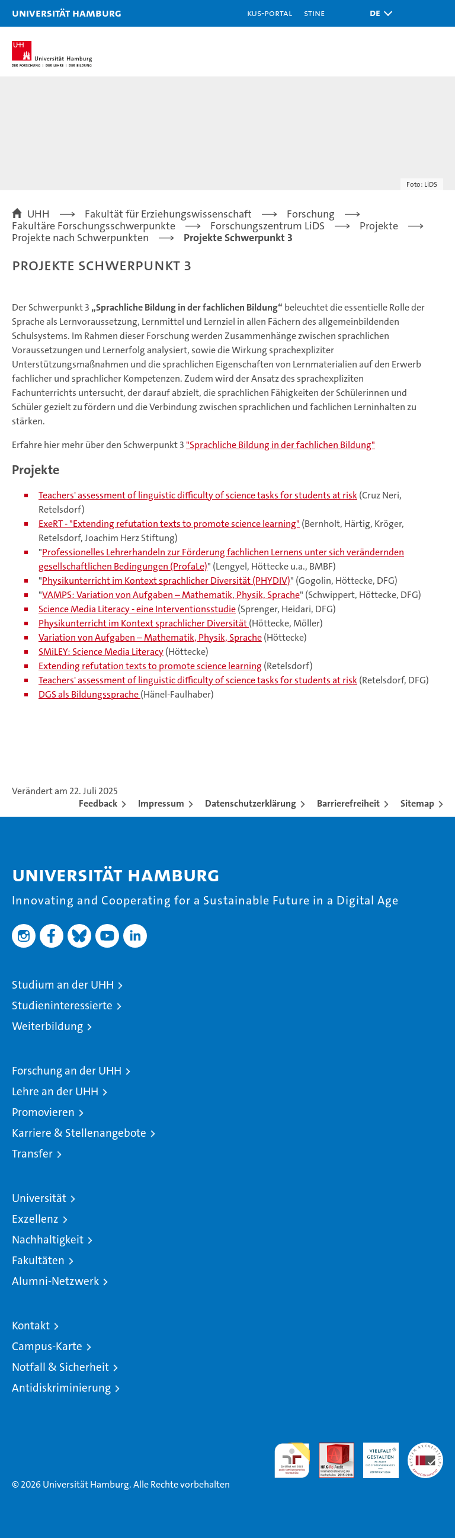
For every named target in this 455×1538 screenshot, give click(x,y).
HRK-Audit (374, 1455)
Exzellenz (35, 1218)
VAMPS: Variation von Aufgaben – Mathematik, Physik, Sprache (171, 595)
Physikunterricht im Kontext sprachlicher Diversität (144, 623)
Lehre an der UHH (55, 1091)
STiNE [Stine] (314, 13)
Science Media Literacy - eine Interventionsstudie (137, 609)
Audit (330, 1449)
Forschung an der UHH (66, 1070)
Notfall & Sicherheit (60, 1367)
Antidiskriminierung (61, 1387)
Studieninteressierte (62, 1005)
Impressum (161, 803)
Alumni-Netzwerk (55, 1281)
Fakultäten (38, 1260)
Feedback (98, 803)
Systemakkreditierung (425, 1449)
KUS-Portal (269, 13)
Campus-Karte (47, 1346)
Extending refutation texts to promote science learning (150, 666)
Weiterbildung (47, 1026)
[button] (378, 13)
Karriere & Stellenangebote (79, 1132)
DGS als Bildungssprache (89, 694)
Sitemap (417, 803)
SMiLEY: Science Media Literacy (101, 651)
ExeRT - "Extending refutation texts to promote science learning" (169, 523)
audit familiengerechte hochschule (292, 1460)
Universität (39, 1198)
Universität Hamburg (66, 12)
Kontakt (31, 1325)
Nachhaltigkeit (48, 1239)
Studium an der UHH (63, 984)
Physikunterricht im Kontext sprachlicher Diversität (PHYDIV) (166, 580)
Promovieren (43, 1112)
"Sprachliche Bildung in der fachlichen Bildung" (280, 445)
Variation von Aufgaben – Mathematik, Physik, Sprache (150, 637)
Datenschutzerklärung (250, 803)
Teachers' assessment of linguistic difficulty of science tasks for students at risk (198, 495)
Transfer (32, 1153)
